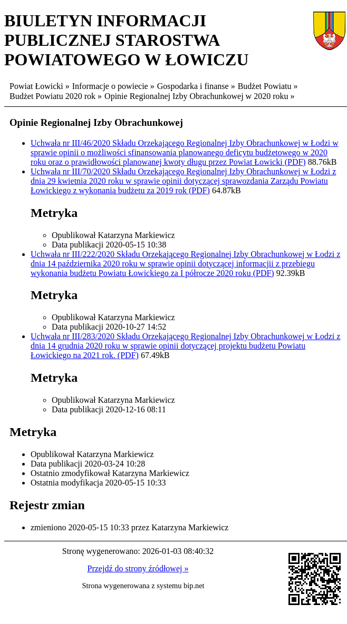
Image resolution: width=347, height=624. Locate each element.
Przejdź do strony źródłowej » (138, 568)
